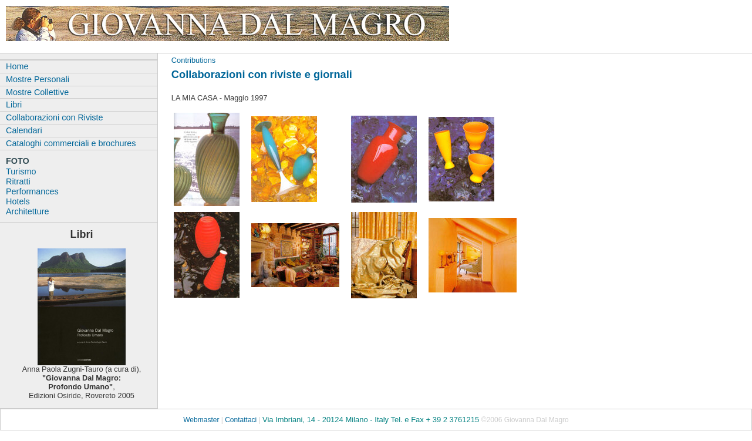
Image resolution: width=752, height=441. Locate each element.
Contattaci (241, 420)
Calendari (24, 130)
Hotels (18, 201)
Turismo (21, 171)
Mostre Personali (37, 79)
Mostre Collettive (37, 92)
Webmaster (201, 420)
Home (17, 66)
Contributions (193, 60)
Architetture (27, 211)
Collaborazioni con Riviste (54, 117)
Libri (14, 104)
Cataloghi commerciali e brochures (71, 143)
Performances (32, 191)
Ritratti (18, 181)
